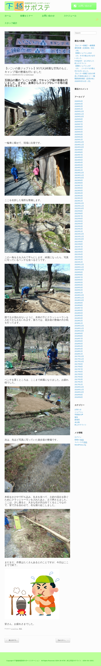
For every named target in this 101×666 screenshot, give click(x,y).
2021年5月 (79, 252)
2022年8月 (79, 213)
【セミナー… (63, 640)
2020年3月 (79, 288)
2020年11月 (79, 267)
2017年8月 (79, 367)
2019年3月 (79, 318)
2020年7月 (79, 277)
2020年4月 (79, 285)
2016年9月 (79, 395)
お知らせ (78, 409)
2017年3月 (79, 379)
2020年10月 (79, 270)
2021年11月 (79, 236)
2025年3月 (79, 134)
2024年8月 (79, 152)
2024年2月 (79, 168)
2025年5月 (79, 129)
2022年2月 (79, 229)
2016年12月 (79, 387)
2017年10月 (79, 361)
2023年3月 (79, 196)
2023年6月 (79, 188)
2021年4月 (79, 254)
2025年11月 (79, 114)
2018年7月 (79, 339)
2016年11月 (79, 390)
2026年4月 (79, 101)
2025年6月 (79, 127)
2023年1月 (79, 201)
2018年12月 (79, 326)
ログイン (78, 437)
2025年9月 (79, 119)
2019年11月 (79, 298)
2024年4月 (79, 162)
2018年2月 (79, 351)
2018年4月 (79, 346)
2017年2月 (79, 382)
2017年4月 (79, 377)
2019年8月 (79, 305)
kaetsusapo (30, 75)
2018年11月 (79, 328)
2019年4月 (79, 316)
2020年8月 (79, 275)
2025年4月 (79, 132)
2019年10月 (79, 300)
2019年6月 (79, 310)
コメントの (81, 442)
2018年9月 (79, 333)
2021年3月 (79, 257)
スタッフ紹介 (11, 23)
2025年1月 (79, 140)
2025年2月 (79, 137)
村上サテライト (81, 425)
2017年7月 (79, 369)
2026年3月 (79, 104)
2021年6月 (79, 249)
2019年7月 (79, 308)
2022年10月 (79, 208)
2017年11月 (79, 359)
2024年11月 (79, 145)
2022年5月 (79, 221)
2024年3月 (79, 165)
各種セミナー (26, 16)
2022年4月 (79, 224)
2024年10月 (79, 147)
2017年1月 (79, 384)
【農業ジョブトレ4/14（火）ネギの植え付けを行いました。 (85, 55)
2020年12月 (79, 264)
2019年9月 (79, 303)
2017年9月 (79, 364)
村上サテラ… (11, 640)
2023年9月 (79, 180)
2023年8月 (79, 183)
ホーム (8, 16)
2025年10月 (79, 116)
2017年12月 (79, 356)
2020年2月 (79, 290)
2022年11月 (79, 206)
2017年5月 (79, 374)
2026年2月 (79, 106)
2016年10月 (79, 392)
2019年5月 (79, 313)
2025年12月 (79, 111)
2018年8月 (79, 336)
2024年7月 (79, 155)
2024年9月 (79, 150)
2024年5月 (79, 160)
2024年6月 (79, 157)
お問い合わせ (48, 16)
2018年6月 (79, 341)
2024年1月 (79, 170)
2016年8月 (79, 397)
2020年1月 (79, 293)
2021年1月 (79, 262)
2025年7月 (79, 124)
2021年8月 (79, 244)
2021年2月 (79, 259)
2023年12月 (79, 173)
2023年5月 (79, 191)
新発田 (77, 420)
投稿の (79, 440)
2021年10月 (79, 239)
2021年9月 (79, 242)
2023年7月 (79, 185)
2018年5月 (79, 344)
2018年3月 (79, 349)
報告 (20, 628)
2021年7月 (79, 247)
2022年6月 (79, 219)
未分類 (77, 422)
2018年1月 (79, 354)
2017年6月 (79, 372)
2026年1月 (79, 109)
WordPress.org (80, 445)
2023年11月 (79, 175)
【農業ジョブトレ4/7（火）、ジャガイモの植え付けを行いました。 (85, 68)
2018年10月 (79, 331)
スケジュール (70, 16)
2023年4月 (79, 193)
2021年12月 (79, 234)
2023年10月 (79, 178)
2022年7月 (79, 216)
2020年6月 (79, 280)
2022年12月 (79, 203)
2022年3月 (79, 226)
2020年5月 (79, 282)
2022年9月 (79, 211)
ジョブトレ (14, 628)
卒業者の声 (79, 415)
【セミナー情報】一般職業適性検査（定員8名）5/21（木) (85, 48)
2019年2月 (79, 321)
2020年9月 (79, 272)
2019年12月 (79, 295)
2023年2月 (79, 198)
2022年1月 (79, 231)
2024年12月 (79, 142)
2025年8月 (79, 122)
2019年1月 (79, 323)
